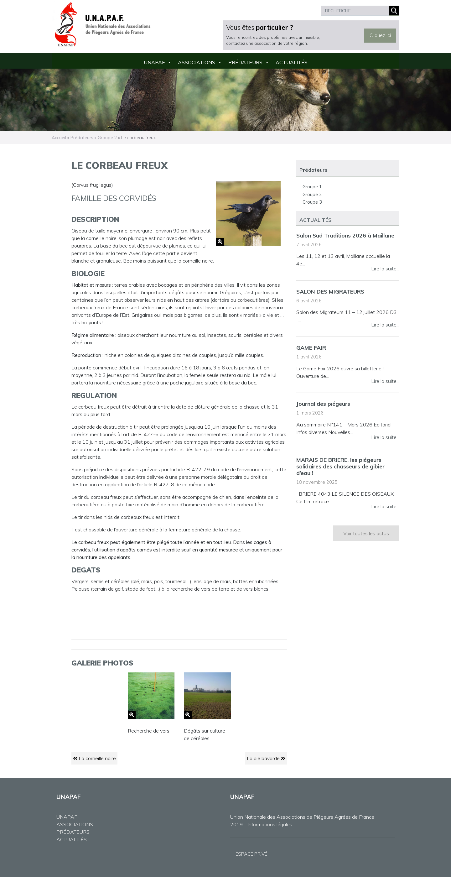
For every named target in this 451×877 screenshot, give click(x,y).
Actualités (292, 62)
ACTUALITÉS (71, 839)
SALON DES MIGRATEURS (330, 291)
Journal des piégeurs (323, 403)
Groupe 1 (312, 187)
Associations (196, 62)
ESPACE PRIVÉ (251, 854)
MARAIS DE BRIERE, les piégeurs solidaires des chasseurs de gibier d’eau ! (340, 466)
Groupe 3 (312, 202)
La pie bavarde (266, 758)
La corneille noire (94, 758)
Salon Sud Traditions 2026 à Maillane (345, 235)
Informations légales (269, 824)
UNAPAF (154, 62)
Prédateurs (245, 62)
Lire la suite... (385, 268)
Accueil (59, 137)
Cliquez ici (380, 35)
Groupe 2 (107, 137)
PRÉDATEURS (73, 832)
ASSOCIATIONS (74, 824)
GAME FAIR (311, 347)
